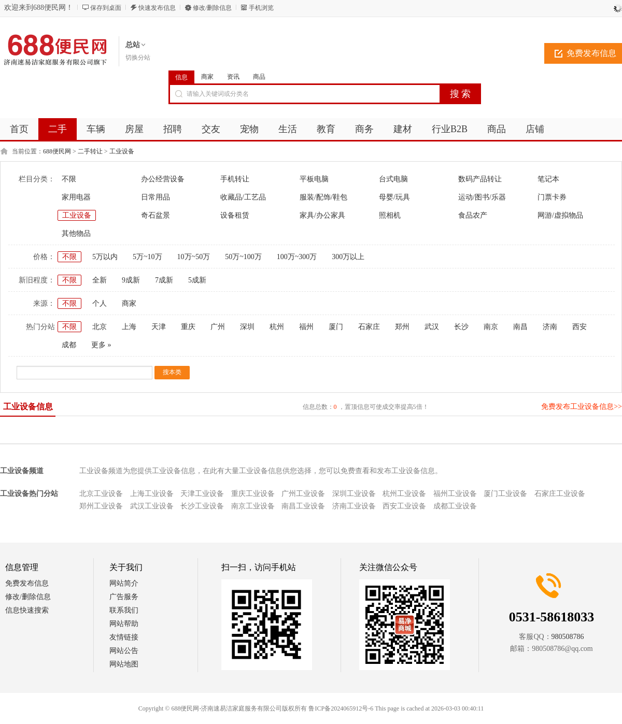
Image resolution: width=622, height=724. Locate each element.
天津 (158, 327)
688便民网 (57, 151)
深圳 (247, 327)
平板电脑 (314, 179)
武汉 (432, 327)
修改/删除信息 (212, 7)
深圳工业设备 (354, 494)
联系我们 (123, 610)
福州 (306, 327)
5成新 (197, 280)
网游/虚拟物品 (560, 215)
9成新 (131, 280)
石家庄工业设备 (559, 494)
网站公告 (123, 651)
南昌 (520, 327)
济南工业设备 (354, 506)
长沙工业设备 (202, 506)
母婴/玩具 (394, 197)
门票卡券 (552, 197)
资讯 (233, 76)
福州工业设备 (455, 494)
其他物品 (76, 233)
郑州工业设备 (101, 506)
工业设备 (121, 151)
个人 (99, 303)
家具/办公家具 (322, 215)
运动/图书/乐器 (482, 197)
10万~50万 (193, 257)
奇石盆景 (155, 215)
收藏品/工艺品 (243, 197)
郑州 (402, 327)
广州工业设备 (303, 494)
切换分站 (137, 57)
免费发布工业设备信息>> (581, 406)
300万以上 (348, 257)
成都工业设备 (455, 506)
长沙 (461, 327)
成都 (69, 345)
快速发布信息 (157, 7)
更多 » (101, 345)
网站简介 (123, 583)
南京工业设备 (253, 506)
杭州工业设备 (404, 494)
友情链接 (123, 637)
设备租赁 (234, 215)
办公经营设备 (163, 179)
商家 (207, 76)
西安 (579, 327)
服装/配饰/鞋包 (323, 197)
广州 (217, 327)
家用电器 (76, 197)
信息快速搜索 (27, 610)
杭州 (277, 327)
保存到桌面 (105, 7)
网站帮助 (123, 624)
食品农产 (472, 215)
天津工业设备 (202, 494)
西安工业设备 (404, 506)
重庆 (188, 327)
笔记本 (548, 179)
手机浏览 (261, 7)
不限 (69, 179)
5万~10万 (147, 257)
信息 (181, 77)
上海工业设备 (152, 494)
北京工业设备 (101, 494)
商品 (259, 76)
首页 (19, 129)
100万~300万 (297, 257)
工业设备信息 (28, 406)
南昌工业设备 (303, 506)
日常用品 (155, 197)
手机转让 (234, 179)
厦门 (336, 327)
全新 (99, 280)
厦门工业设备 (505, 494)
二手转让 (90, 151)
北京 (99, 327)
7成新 (164, 280)
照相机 (390, 215)
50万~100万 (243, 257)
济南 (550, 327)
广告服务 (123, 597)
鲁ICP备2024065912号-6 (340, 708)
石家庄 (369, 327)
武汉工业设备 (152, 506)
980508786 (568, 637)
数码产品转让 (480, 179)
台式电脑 (393, 179)
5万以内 (105, 257)
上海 (129, 327)
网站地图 (123, 664)
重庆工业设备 (253, 494)
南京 (491, 327)
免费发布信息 (27, 583)
